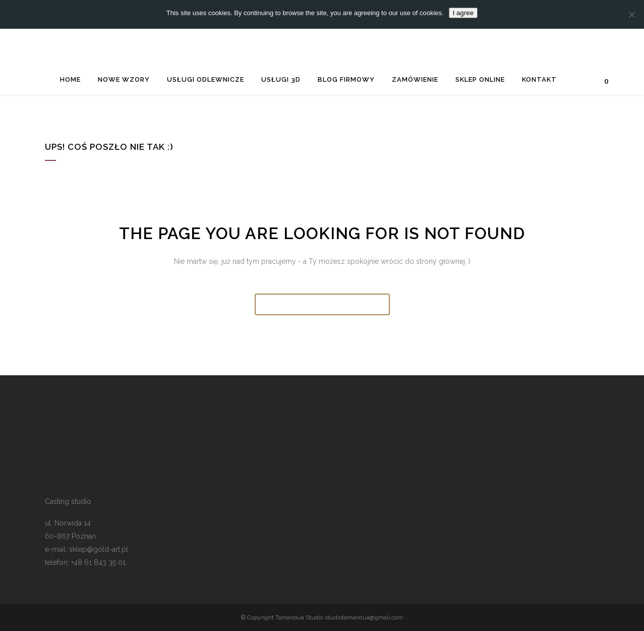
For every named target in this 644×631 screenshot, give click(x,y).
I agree (463, 13)
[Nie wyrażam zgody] (631, 15)
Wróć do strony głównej (322, 304)
